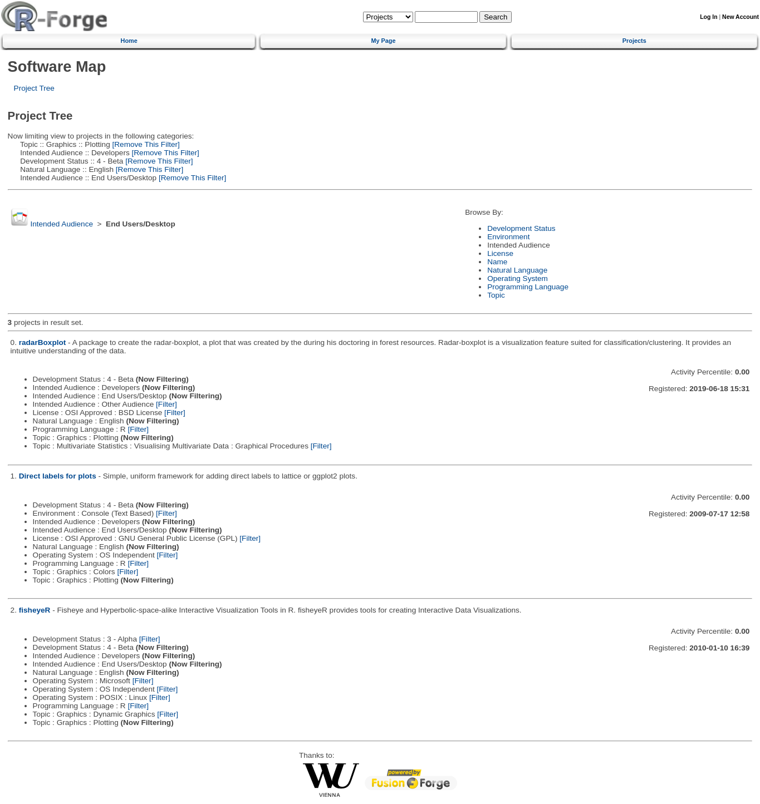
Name (497, 262)
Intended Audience (61, 224)
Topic (496, 295)
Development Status (521, 228)
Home (129, 40)
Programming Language (527, 287)
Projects (634, 40)
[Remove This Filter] (145, 144)
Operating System (517, 278)
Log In (708, 17)
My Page (383, 40)
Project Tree (34, 88)
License (500, 253)
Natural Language (517, 270)
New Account (740, 17)
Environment (508, 237)
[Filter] (166, 404)
